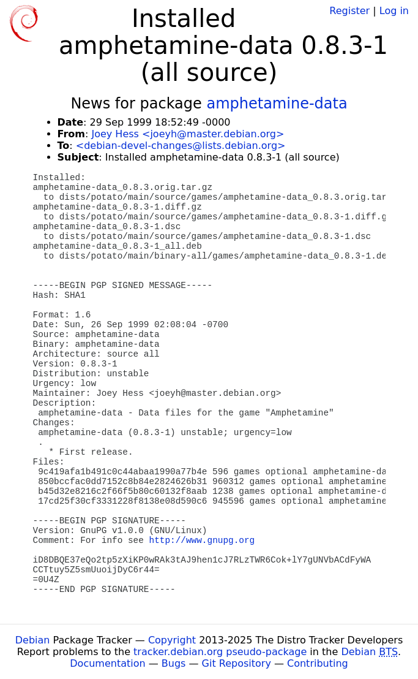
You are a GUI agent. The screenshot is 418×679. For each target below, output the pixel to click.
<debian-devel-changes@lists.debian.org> (181, 145)
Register (349, 11)
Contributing (317, 663)
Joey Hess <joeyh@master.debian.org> (187, 134)
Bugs (174, 663)
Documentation (107, 663)
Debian (32, 640)
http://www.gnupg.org (202, 540)
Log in (394, 11)
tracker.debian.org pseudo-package (220, 652)
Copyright (172, 640)
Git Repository (236, 663)
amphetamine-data (276, 103)
